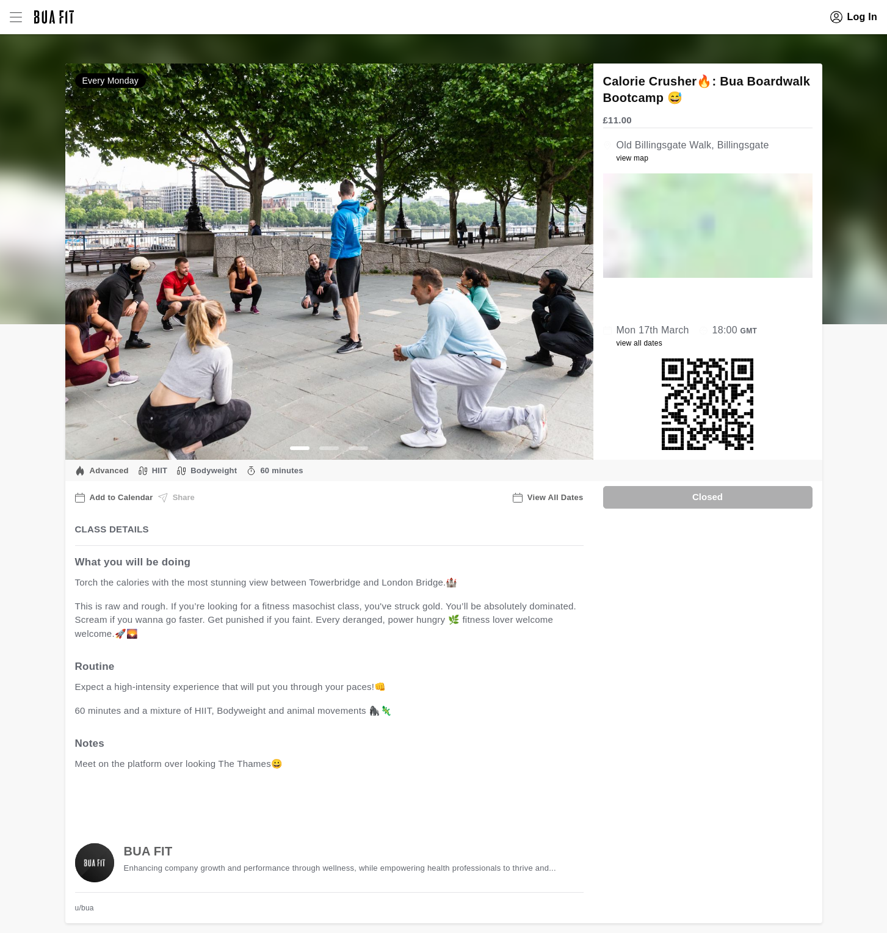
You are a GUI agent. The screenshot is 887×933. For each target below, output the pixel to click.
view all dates (640, 343)
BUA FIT (148, 851)
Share (176, 498)
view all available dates (322, 802)
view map (633, 158)
